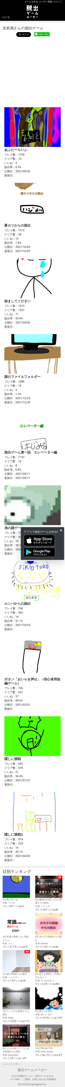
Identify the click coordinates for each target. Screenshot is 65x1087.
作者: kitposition (11, 1055)
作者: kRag (8, 1017)
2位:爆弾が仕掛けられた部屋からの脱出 (49, 890)
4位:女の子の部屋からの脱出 (49, 927)
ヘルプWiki (14, 1079)
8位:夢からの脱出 (49, 999)
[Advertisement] (32, 71)
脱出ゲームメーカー (32, 1070)
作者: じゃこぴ (42, 906)
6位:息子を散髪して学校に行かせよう (49, 964)
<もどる (6, 17)
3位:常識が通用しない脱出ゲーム (16, 927)
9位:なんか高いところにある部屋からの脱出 (16, 1039)
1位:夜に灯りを (16, 888)
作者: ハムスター (11, 977)
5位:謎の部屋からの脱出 (16, 962)
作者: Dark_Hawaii (44, 1051)
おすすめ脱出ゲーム (22, 1076)
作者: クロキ (9, 903)
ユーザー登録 (45, 1)
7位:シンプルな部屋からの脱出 (16, 1001)
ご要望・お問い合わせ (34, 1079)
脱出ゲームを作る (44, 1076)
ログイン (57, 1)
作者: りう (8, 943)
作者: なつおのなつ (44, 980)
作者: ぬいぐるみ (43, 1014)
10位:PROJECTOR (49, 1037)
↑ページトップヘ (11, 1064)
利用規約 (51, 1079)
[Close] (61, 530)
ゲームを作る (31, 1)
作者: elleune (41, 943)
